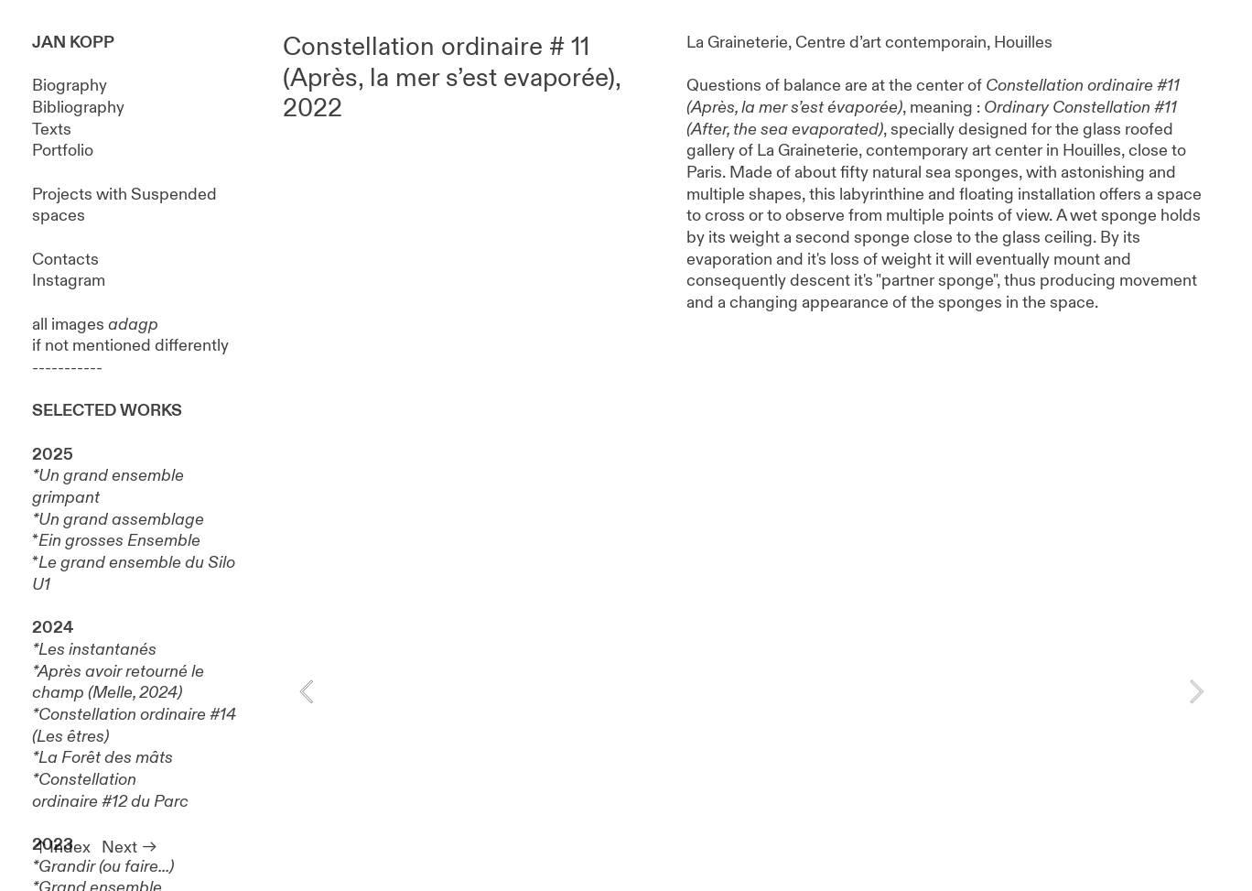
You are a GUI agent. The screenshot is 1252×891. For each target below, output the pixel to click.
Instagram (68, 280)
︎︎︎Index (61, 847)
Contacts (65, 259)
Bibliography (78, 107)
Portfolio (62, 150)
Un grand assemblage (121, 519)
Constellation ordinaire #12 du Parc (110, 790)
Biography (69, 85)
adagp (133, 324)
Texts (51, 129)
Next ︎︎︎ (130, 847)
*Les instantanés (94, 649)
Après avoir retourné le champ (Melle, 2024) (118, 682)
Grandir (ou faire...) (106, 866)
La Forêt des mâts (105, 757)
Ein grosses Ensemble (119, 540)
